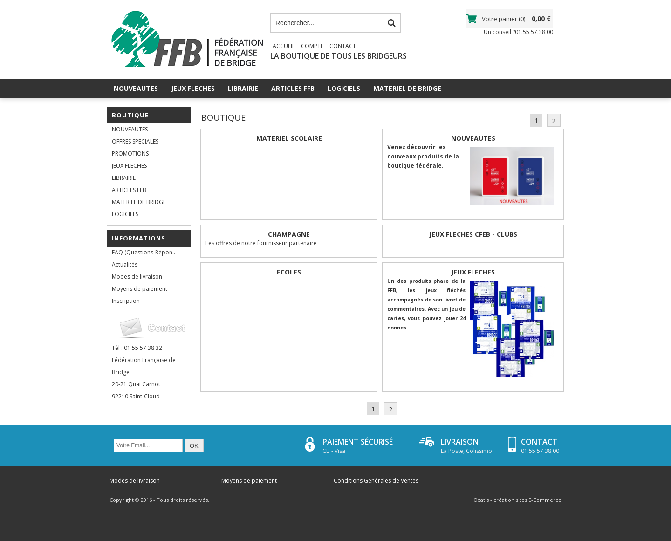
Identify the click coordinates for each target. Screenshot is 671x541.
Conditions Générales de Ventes (376, 481)
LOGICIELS (344, 88)
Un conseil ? (518, 32)
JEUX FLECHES (193, 88)
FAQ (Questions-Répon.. (143, 252)
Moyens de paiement (139, 289)
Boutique (130, 115)
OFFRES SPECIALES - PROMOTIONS (137, 147)
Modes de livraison (137, 277)
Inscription (126, 301)
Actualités (124, 264)
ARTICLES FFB (293, 88)
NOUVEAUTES (136, 88)
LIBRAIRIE (243, 88)
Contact (342, 46)
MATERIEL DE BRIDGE (407, 88)
